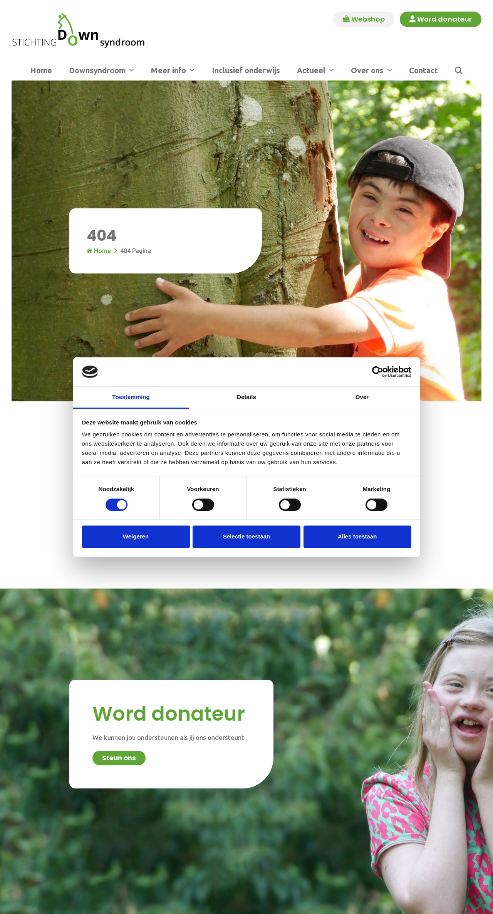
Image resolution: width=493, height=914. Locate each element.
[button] (458, 70)
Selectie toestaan (246, 536)
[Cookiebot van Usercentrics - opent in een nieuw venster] (377, 371)
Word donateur (440, 19)
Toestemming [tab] (131, 397)
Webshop (363, 19)
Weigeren (136, 536)
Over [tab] (362, 397)
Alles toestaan (357, 536)
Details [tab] (246, 397)
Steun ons (119, 758)
